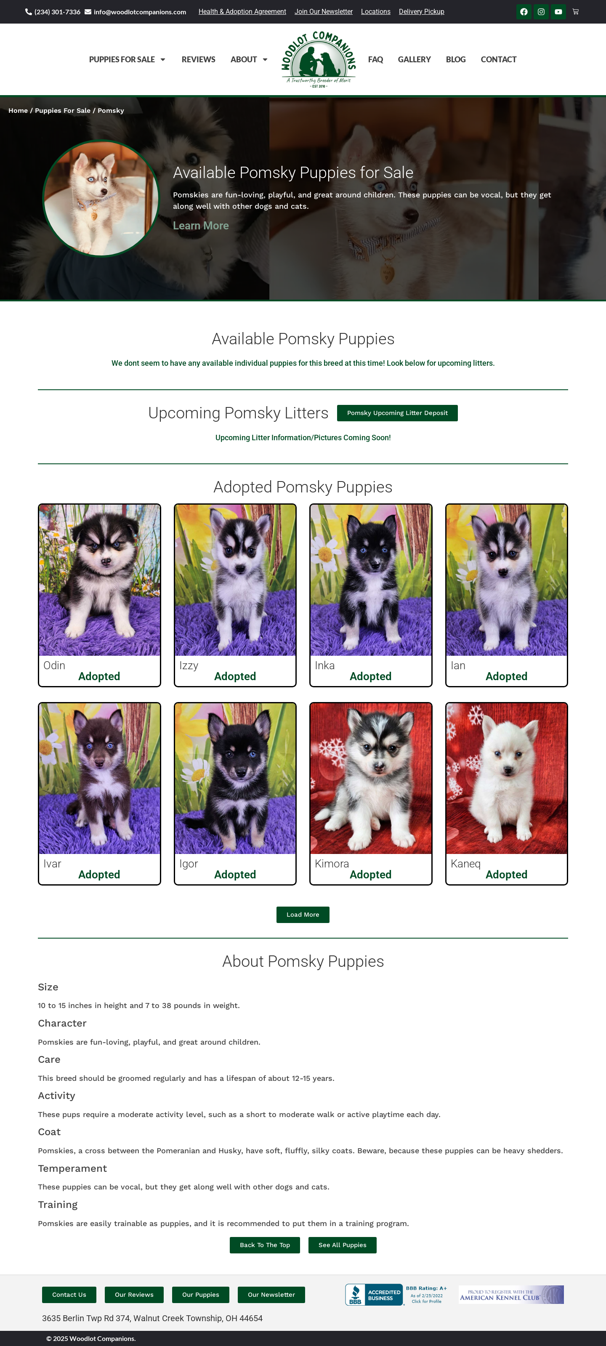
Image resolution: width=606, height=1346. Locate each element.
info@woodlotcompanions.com (140, 12)
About (250, 59)
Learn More (201, 225)
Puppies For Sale (128, 59)
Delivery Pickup (421, 12)
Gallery (414, 59)
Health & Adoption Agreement (242, 12)
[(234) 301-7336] (28, 11)
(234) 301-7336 (57, 12)
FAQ (375, 59)
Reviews (198, 59)
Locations (376, 12)
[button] (303, 915)
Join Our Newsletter (324, 12)
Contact (499, 59)
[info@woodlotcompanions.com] (88, 11)
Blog (456, 59)
